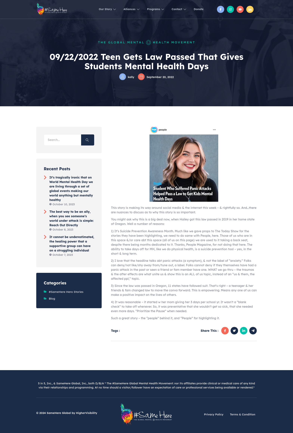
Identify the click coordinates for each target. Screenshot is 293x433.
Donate (198, 9)
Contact (175, 9)
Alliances (123, 9)
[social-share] (225, 330)
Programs (150, 9)
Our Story (97, 9)
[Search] (87, 139)
